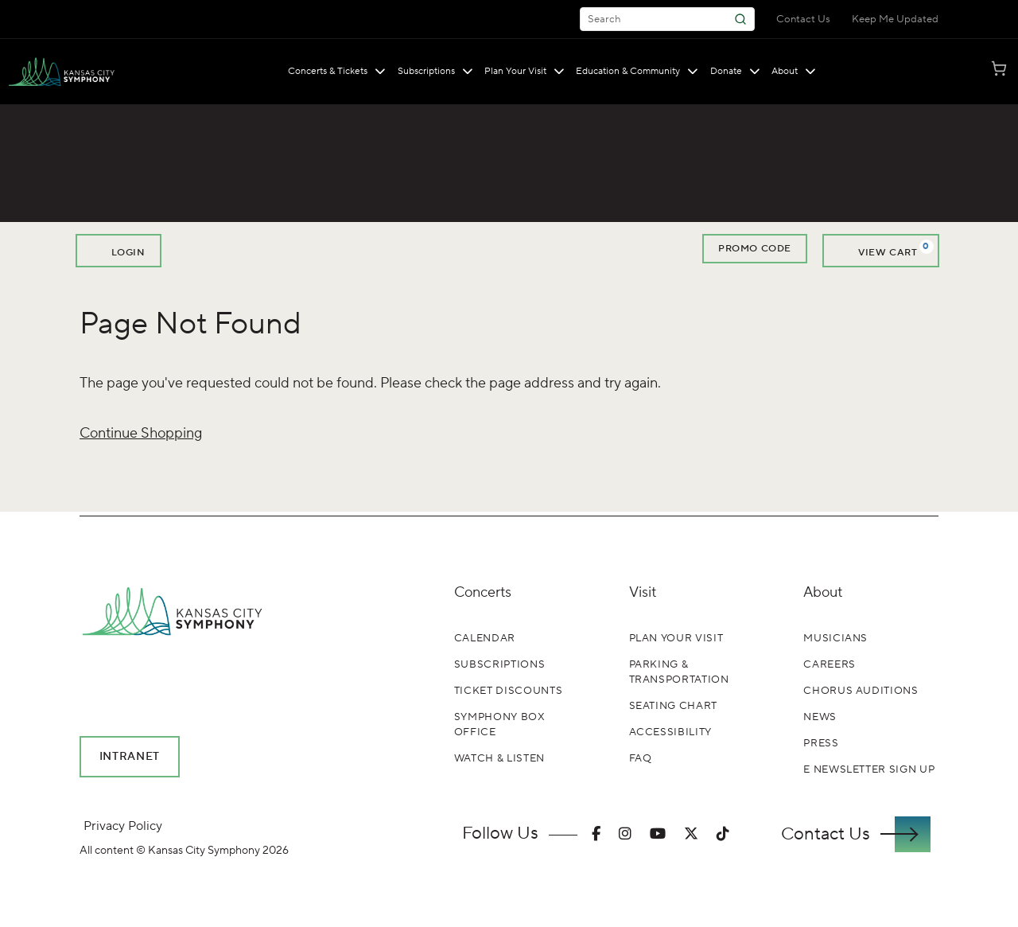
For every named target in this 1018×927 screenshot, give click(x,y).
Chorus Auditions (860, 690)
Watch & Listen (499, 758)
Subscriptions (435, 71)
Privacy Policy (123, 826)
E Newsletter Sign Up (868, 769)
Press (820, 743)
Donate (735, 71)
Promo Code (754, 249)
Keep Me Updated (895, 19)
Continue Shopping (141, 433)
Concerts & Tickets (337, 71)
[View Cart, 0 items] (880, 250)
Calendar (484, 638)
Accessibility (670, 732)
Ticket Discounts (508, 690)
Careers (829, 664)
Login (118, 251)
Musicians (835, 638)
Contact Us (803, 19)
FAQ (640, 758)
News (820, 717)
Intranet (130, 757)
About (793, 71)
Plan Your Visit (524, 71)
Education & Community (637, 71)
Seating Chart (673, 705)
